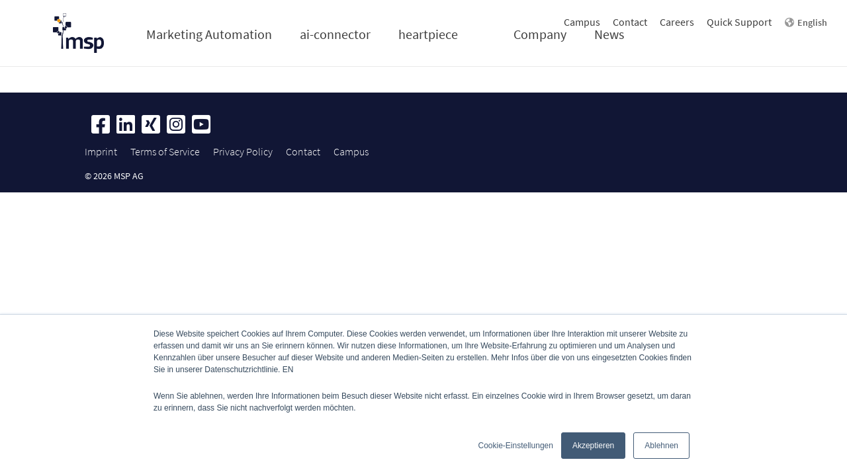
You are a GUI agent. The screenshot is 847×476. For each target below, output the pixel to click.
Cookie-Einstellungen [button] (515, 445)
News (609, 34)
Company (539, 34)
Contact (630, 21)
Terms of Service (165, 151)
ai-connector (335, 34)
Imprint (101, 151)
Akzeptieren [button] (593, 445)
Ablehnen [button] (661, 445)
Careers (677, 21)
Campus (582, 21)
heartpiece (428, 34)
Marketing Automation (209, 34)
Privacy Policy (243, 151)
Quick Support (739, 21)
